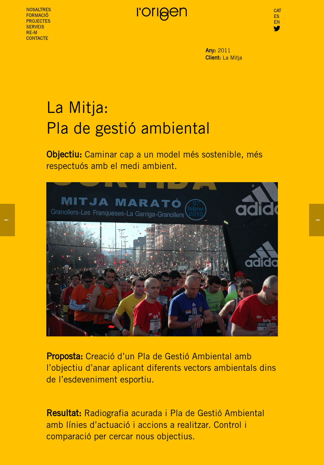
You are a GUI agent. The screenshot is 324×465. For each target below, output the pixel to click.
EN (277, 22)
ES (276, 17)
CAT (277, 11)
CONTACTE (37, 39)
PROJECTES (38, 21)
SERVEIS (35, 27)
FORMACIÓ (37, 16)
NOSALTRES (38, 10)
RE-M (31, 33)
